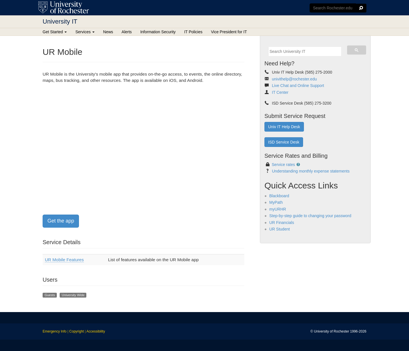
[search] (305, 51)
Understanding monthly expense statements (310, 171)
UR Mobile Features (64, 259)
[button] (298, 164)
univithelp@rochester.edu (294, 79)
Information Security (158, 32)
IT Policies (193, 32)
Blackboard (279, 196)
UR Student (279, 229)
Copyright (76, 331)
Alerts (127, 32)
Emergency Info (54, 331)
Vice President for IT (229, 32)
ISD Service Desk (283, 142)
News (108, 32)
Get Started (55, 32)
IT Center (280, 92)
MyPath (276, 202)
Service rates (283, 164)
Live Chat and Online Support (298, 85)
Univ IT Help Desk (284, 126)
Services (85, 32)
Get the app (60, 221)
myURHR (277, 209)
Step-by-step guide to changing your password (310, 215)
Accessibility (95, 331)
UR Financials (281, 222)
